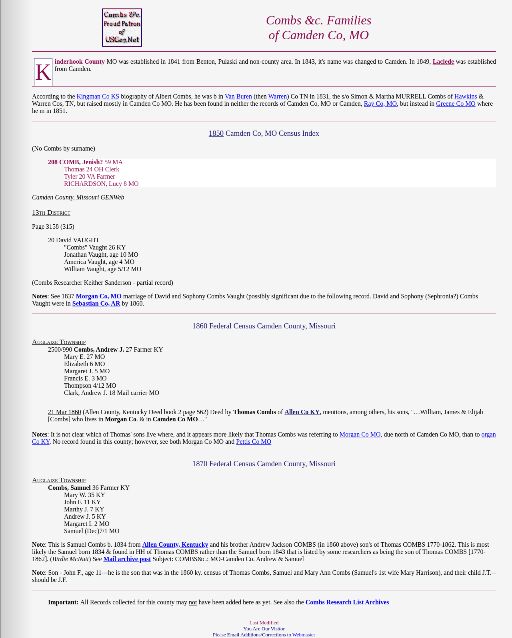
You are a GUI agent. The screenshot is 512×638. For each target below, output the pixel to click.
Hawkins (465, 96)
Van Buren (238, 96)
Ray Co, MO (380, 103)
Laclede (443, 61)
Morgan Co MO (360, 434)
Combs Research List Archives (347, 602)
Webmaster (303, 635)
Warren (277, 96)
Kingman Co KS (98, 96)
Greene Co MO (456, 103)
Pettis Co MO (253, 441)
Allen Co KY (302, 412)
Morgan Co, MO (99, 296)
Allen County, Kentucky (175, 544)
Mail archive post (127, 558)
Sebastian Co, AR (96, 303)
